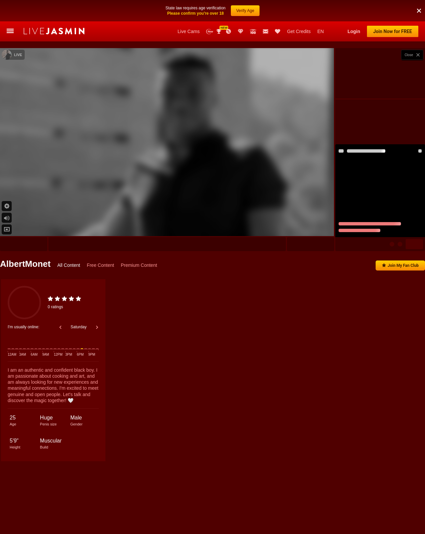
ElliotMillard (41, 510)
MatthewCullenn (225, 510)
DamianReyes (303, 510)
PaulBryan (118, 510)
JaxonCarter (93, 510)
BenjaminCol (144, 510)
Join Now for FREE (392, 31)
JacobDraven (172, 510)
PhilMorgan (67, 510)
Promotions (228, 31)
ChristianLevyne (386, 510)
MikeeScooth (331, 510)
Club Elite (240, 31)
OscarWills (357, 510)
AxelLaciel (414, 510)
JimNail (251, 510)
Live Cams (188, 31)
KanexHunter (274, 510)
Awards (220, 31)
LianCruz (197, 510)
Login (354, 31)
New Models (209, 31)
